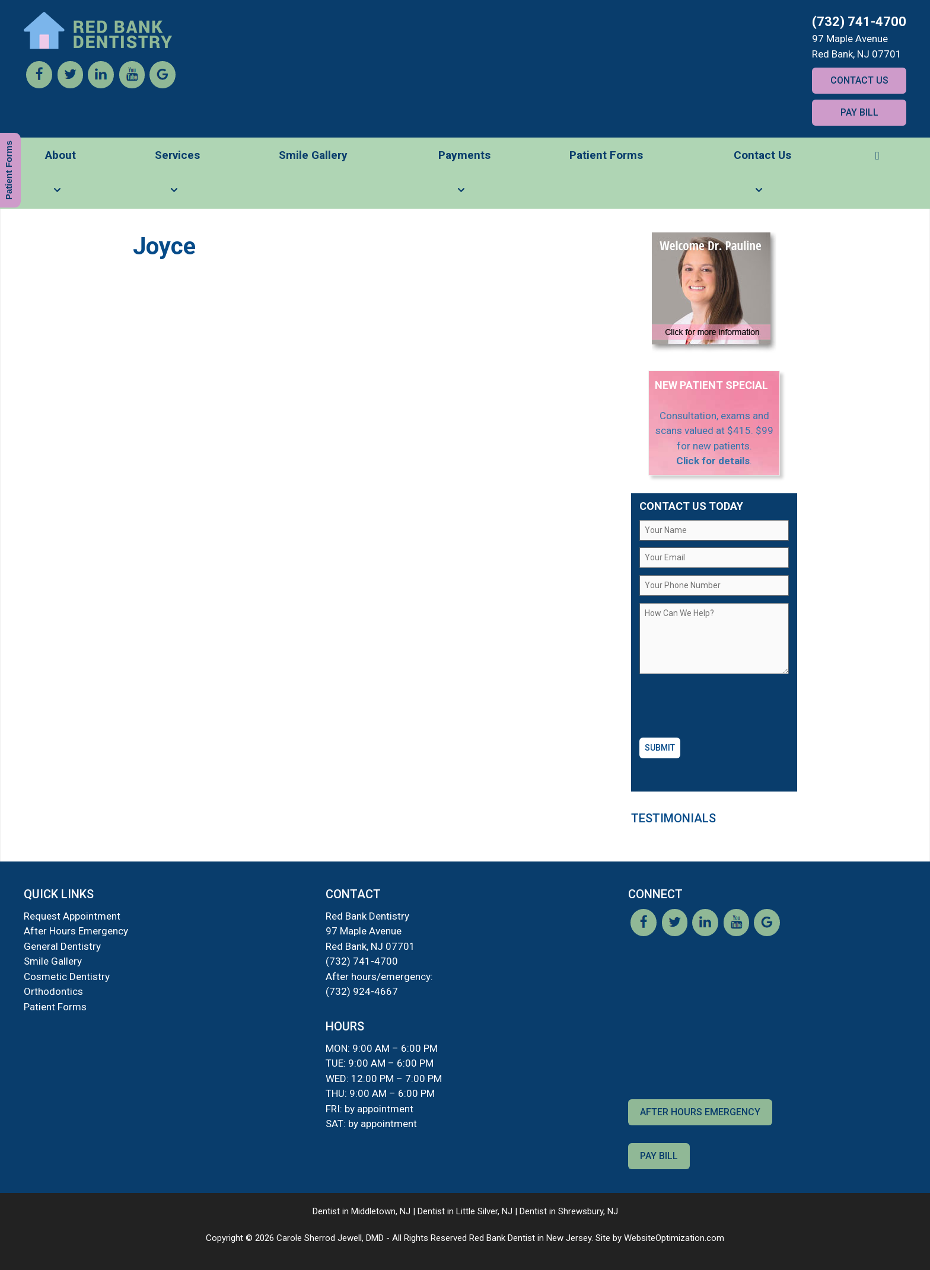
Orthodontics (53, 991)
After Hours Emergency (76, 931)
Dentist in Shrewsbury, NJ (569, 1211)
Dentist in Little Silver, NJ (465, 1211)
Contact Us (859, 80)
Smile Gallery (313, 155)
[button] (877, 155)
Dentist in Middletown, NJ (361, 1211)
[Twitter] (70, 85)
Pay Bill (859, 112)
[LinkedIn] (100, 85)
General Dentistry (62, 946)
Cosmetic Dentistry (67, 976)
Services (177, 178)
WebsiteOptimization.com (674, 1238)
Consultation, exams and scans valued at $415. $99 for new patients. (714, 431)
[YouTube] (131, 85)
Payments (464, 178)
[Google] (162, 85)
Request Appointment (72, 916)
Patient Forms (606, 155)
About (60, 178)
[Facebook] (39, 85)
